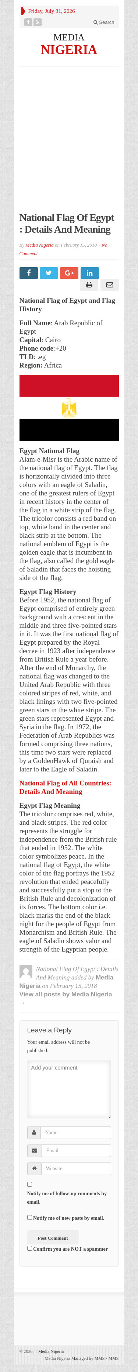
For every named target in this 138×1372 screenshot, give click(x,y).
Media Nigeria (39, 245)
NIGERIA (69, 49)
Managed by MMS (88, 1358)
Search (103, 22)
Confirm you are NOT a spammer (67, 1249)
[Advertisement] (69, 143)
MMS (113, 1358)
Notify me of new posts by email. (68, 1218)
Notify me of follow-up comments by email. (67, 1198)
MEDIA (69, 37)
